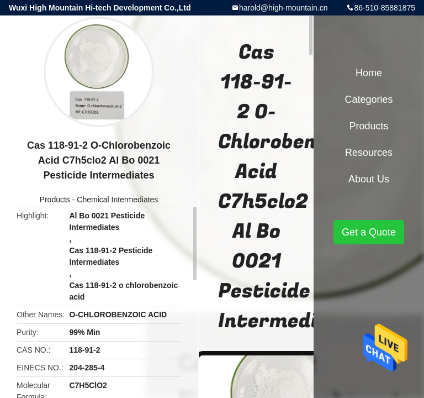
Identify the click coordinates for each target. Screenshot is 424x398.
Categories (368, 99)
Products (55, 199)
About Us (368, 179)
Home (369, 72)
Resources (369, 152)
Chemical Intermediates (117, 199)
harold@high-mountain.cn (283, 7)
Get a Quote (369, 232)
